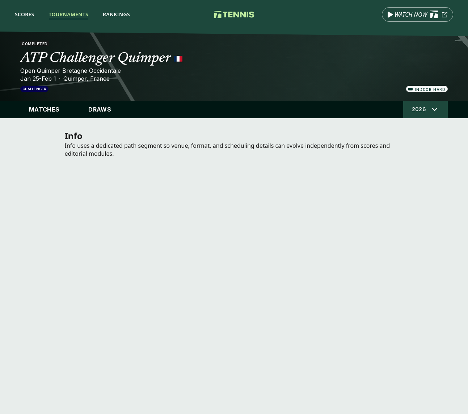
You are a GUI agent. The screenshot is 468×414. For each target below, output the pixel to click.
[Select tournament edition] (425, 109)
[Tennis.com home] (234, 14)
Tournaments (68, 14)
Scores (24, 14)
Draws (99, 109)
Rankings (116, 14)
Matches (44, 109)
